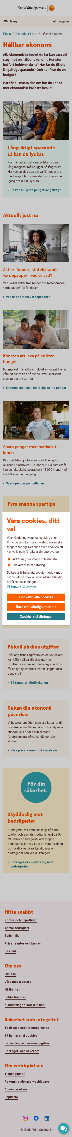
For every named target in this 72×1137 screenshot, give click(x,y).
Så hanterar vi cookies (21, 586)
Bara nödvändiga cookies (36, 607)
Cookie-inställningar (36, 616)
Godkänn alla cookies (36, 597)
